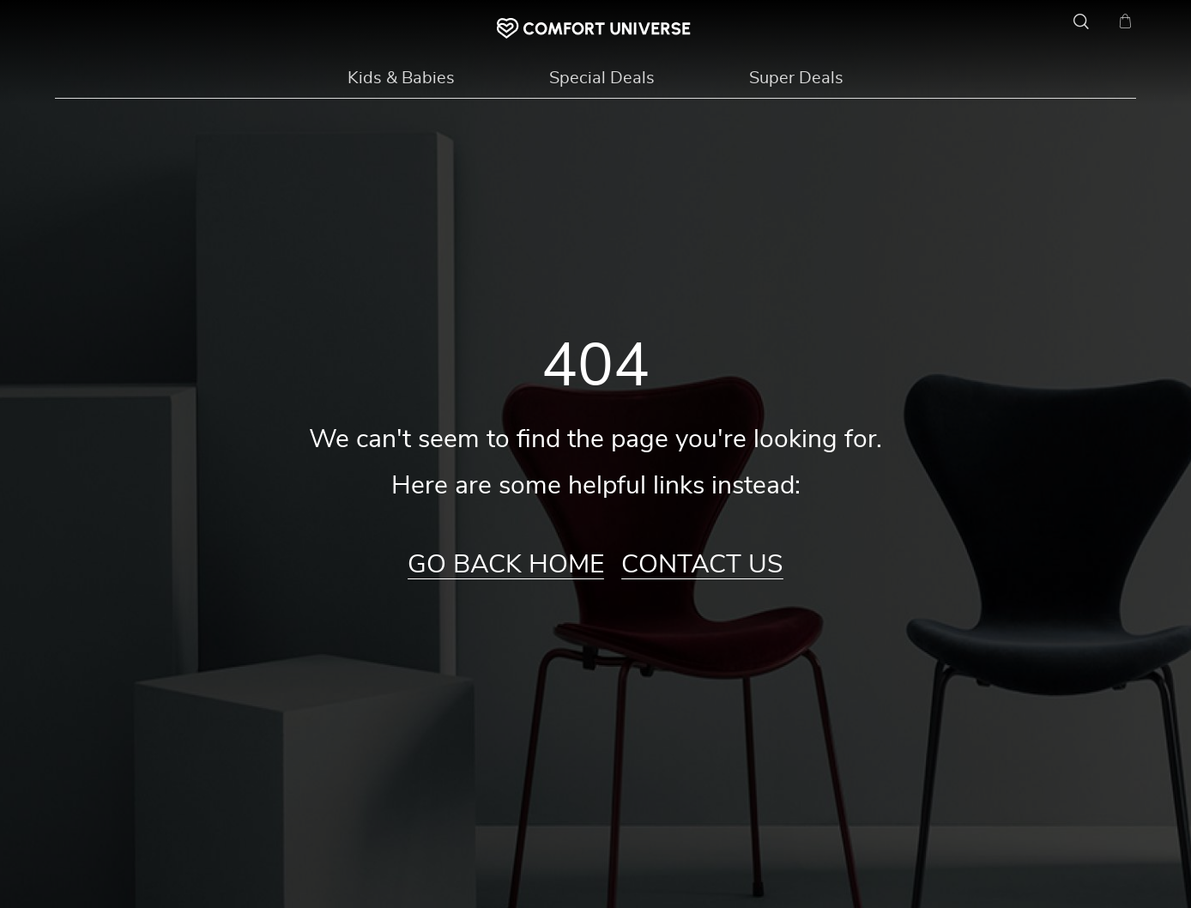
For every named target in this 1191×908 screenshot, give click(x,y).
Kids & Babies (401, 78)
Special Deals (602, 78)
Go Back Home (506, 565)
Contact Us (702, 565)
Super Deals (796, 78)
